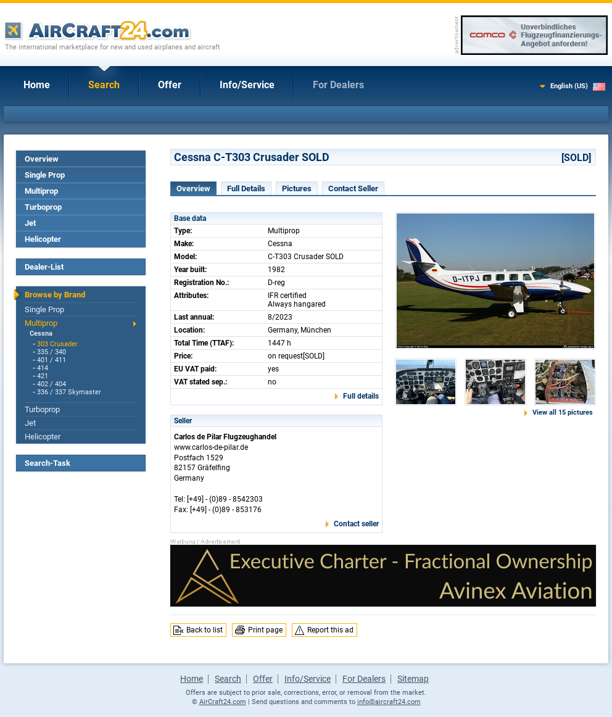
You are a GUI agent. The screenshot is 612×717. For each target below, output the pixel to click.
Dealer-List (44, 266)
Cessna (41, 333)
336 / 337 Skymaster (69, 392)
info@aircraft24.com (389, 702)
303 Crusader (57, 344)
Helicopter (43, 239)
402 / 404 (51, 384)
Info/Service (247, 85)
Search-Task (47, 463)
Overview (42, 159)
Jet (30, 223)
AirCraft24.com (222, 702)
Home (36, 85)
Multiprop (41, 191)
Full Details (246, 188)
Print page (265, 630)
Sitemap (413, 679)
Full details (361, 396)
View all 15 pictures (562, 412)
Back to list (204, 630)
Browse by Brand (55, 294)
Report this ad (330, 630)
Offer (169, 85)
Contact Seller (353, 188)
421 (42, 376)
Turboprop (43, 207)
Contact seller (356, 524)
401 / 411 (51, 360)
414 (42, 368)
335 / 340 (51, 352)
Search (104, 85)
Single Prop (45, 175)
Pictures (297, 188)
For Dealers (338, 85)
